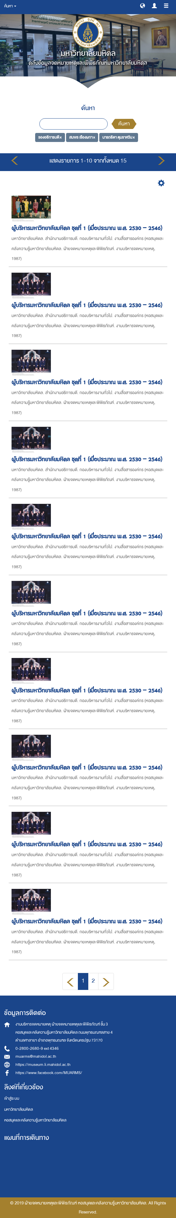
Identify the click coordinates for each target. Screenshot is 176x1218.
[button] (142, 5)
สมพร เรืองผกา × (82, 137)
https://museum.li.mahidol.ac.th (43, 1064)
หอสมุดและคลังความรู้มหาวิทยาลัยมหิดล (35, 1120)
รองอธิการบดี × (50, 137)
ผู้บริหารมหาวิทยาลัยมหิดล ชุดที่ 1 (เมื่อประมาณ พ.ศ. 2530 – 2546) (88, 228)
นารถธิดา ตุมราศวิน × (118, 137)
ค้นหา (124, 123)
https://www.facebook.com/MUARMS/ (48, 1072)
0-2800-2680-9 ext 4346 (37, 1048)
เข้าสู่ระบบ (11, 1098)
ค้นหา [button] (10, 6)
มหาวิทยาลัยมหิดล (18, 1109)
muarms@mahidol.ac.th (35, 1056)
